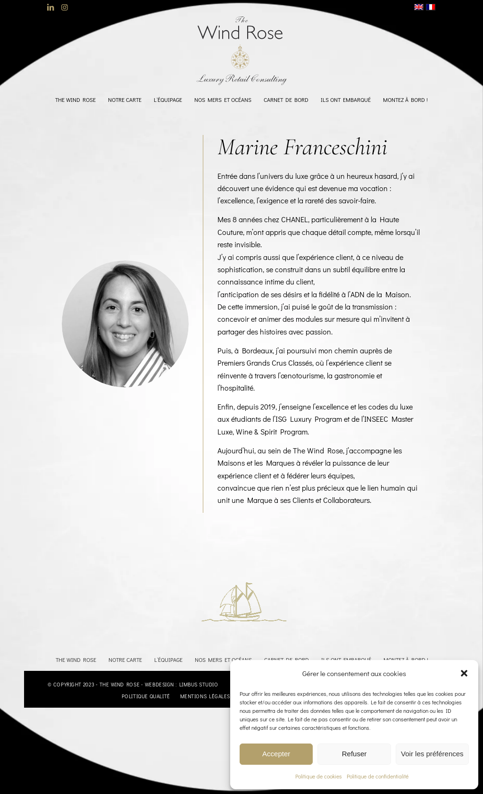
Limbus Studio (198, 684)
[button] (464, 673)
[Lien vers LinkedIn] (50, 7)
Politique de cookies (318, 776)
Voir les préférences (432, 754)
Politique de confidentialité (377, 776)
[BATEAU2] (237, 600)
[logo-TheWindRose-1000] (241, 51)
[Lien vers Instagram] (65, 7)
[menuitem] (75, 99)
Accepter (276, 754)
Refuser (354, 754)
